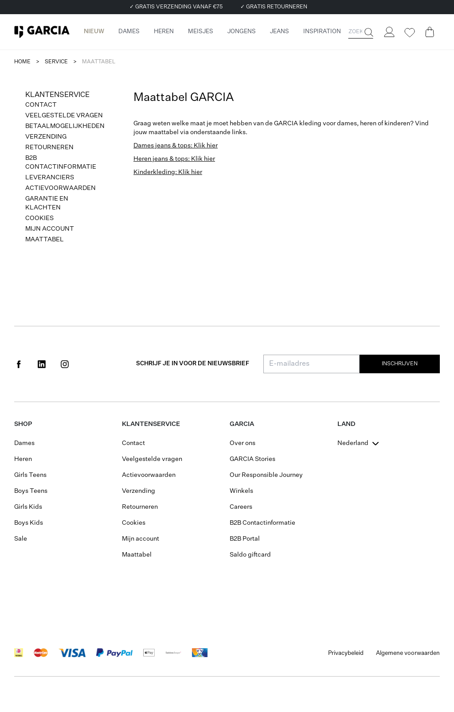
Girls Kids (28, 507)
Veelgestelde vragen (64, 115)
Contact (41, 105)
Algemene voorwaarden (408, 653)
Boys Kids (28, 523)
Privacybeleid (346, 653)
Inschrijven (400, 364)
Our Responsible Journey (266, 475)
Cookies (39, 218)
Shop (23, 424)
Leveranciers (49, 177)
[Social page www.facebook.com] (18, 364)
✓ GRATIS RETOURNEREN (273, 7)
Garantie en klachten (46, 203)
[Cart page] (429, 32)
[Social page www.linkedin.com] (41, 364)
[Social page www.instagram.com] (64, 364)
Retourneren (49, 147)
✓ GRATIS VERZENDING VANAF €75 (176, 7)
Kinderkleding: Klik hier (167, 172)
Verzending (46, 137)
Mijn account (49, 229)
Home (22, 62)
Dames (24, 443)
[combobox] (359, 443)
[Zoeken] (368, 32)
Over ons (242, 443)
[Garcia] (42, 32)
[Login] (389, 32)
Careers (241, 507)
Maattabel (44, 239)
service (56, 62)
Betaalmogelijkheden (64, 126)
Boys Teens (30, 491)
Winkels (241, 491)
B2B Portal (245, 539)
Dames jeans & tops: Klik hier (175, 146)
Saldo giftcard (250, 555)
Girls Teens (30, 475)
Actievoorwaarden (60, 188)
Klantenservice (151, 424)
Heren (23, 459)
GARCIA (242, 424)
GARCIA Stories (252, 459)
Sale (20, 539)
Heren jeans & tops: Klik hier (174, 159)
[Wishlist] (409, 32)
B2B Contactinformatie (60, 162)
